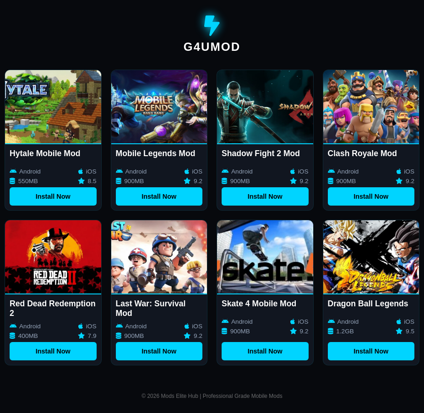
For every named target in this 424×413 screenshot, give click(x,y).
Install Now (53, 196)
